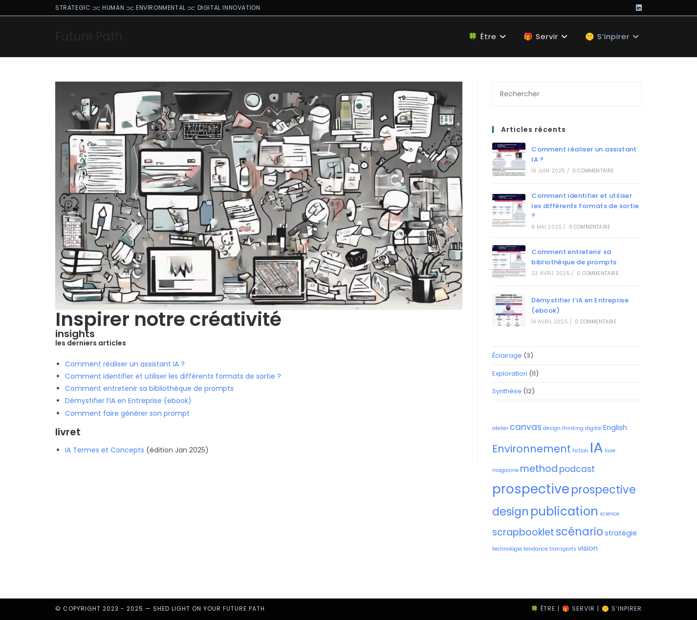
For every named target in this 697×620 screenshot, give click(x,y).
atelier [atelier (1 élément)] (500, 428)
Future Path (89, 36)
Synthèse (507, 391)
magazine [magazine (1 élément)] (505, 470)
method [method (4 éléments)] (539, 468)
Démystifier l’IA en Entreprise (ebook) (128, 401)
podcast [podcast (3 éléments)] (577, 469)
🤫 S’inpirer (622, 608)
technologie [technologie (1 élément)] (507, 549)
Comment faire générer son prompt (127, 413)
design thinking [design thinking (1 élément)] (563, 428)
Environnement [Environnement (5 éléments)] (531, 449)
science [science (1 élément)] (609, 513)
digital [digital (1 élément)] (593, 428)
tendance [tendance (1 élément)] (535, 549)
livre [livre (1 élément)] (610, 450)
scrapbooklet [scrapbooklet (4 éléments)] (523, 532)
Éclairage (507, 355)
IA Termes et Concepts (104, 450)
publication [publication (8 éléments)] (564, 511)
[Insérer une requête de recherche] (567, 94)
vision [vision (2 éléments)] (588, 548)
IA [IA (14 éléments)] (596, 447)
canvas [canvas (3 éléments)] (526, 427)
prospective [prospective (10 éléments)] (530, 489)
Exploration (509, 373)
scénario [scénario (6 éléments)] (579, 531)
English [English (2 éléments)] (615, 427)
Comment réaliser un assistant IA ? (125, 364)
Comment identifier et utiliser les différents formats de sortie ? (173, 376)
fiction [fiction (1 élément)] (580, 450)
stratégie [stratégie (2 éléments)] (621, 533)
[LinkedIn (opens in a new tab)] (637, 8)
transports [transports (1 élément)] (562, 549)
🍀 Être (543, 608)
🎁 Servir (578, 608)
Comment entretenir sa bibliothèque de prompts (149, 388)
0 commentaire (593, 170)
